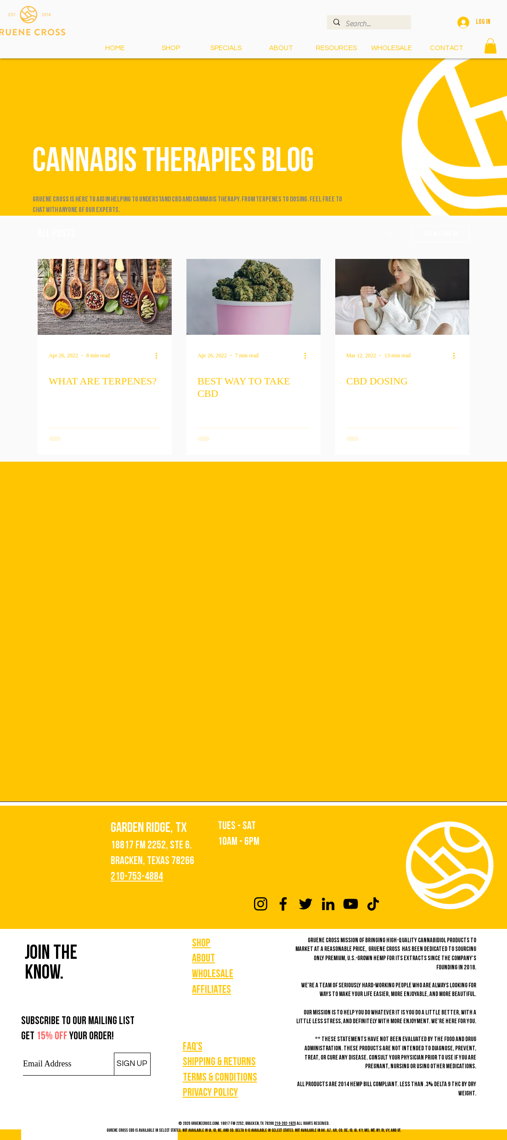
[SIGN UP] (132, 1064)
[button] (336, 48)
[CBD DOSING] (402, 297)
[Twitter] (306, 904)
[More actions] (159, 355)
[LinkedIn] (328, 904)
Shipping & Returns (219, 1062)
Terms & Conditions (220, 1077)
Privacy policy (210, 1093)
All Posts (56, 234)
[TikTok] (373, 904)
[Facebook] (283, 904)
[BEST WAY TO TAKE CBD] (253, 297)
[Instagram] (261, 904)
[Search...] (368, 24)
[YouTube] (351, 904)
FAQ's (193, 1047)
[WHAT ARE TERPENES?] (105, 297)
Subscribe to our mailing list (78, 1021)
